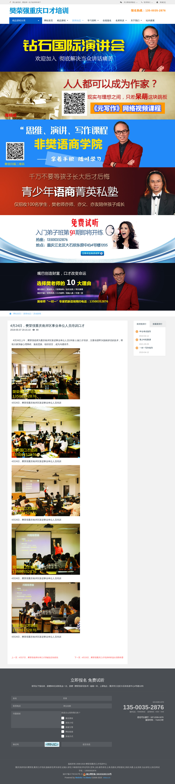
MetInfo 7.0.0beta (83, 778)
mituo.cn (106, 778)
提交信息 (86, 744)
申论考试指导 (145, 331)
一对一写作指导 (146, 348)
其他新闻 (37, 314)
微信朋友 (69, 718)
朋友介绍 (69, 723)
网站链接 (69, 732)
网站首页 (48, 20)
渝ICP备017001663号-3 (72, 774)
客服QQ (163, 2)
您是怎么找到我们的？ (71, 713)
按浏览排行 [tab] (141, 324)
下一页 (99, 657)
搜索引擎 (69, 727)
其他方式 (69, 736)
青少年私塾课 (145, 340)
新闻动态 (27, 314)
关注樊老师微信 (129, 2)
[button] (52, 744)
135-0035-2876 (143, 707)
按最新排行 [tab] (157, 324)
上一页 (34, 657)
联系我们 (147, 2)
